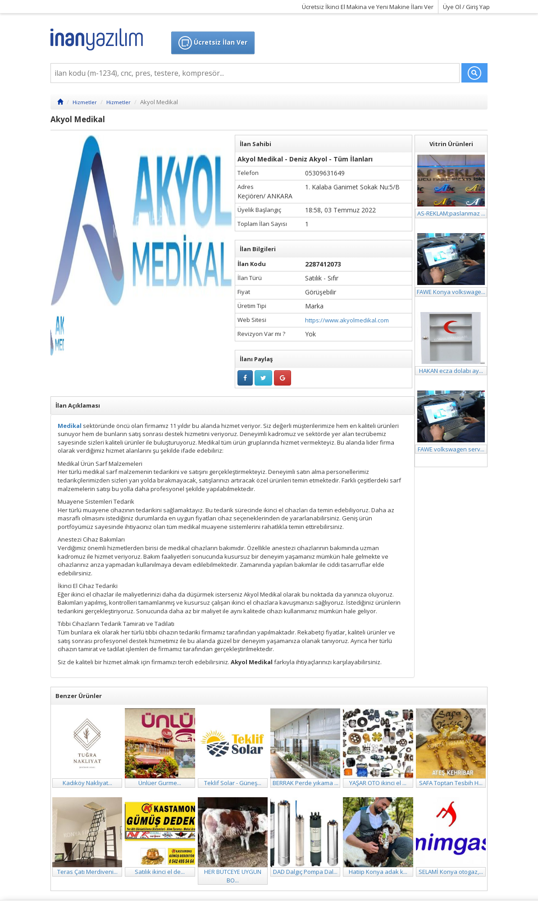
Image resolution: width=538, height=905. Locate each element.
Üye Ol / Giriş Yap (466, 7)
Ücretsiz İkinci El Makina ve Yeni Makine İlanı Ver (367, 7)
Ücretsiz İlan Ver (212, 43)
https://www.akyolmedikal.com (347, 320)
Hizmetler (85, 102)
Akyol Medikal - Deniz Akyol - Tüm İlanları (305, 159)
